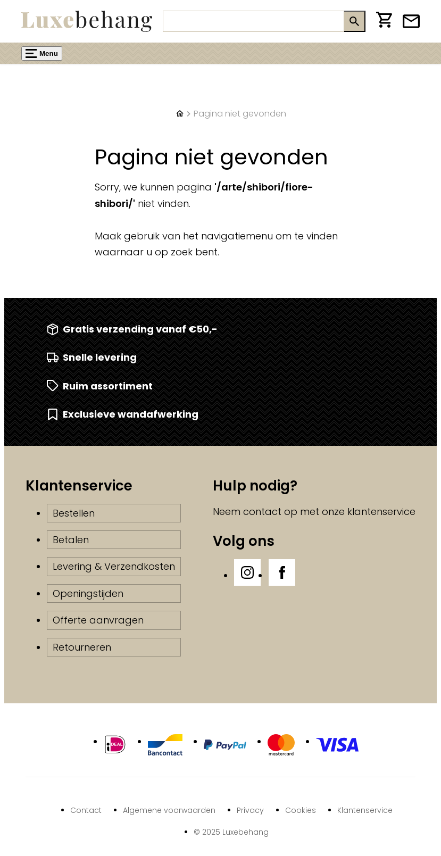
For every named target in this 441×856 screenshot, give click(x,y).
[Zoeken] (253, 21)
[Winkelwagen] (384, 21)
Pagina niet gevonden (240, 114)
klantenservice (381, 511)
